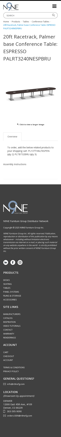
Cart (5, 352)
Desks (6, 280)
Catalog (8, 318)
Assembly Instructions (14, 164)
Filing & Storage (12, 295)
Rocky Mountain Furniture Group (19, 6)
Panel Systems (11, 291)
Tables (6, 287)
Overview (12, 136)
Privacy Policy (11, 371)
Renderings (9, 337)
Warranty (8, 333)
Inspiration (9, 321)
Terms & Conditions (14, 367)
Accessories (10, 299)
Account (8, 360)
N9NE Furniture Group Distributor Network (25, 221)
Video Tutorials (11, 325)
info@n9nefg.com (16, 384)
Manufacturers (11, 314)
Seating (7, 283)
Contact (8, 329)
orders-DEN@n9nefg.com (19, 415)
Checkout (8, 356)
